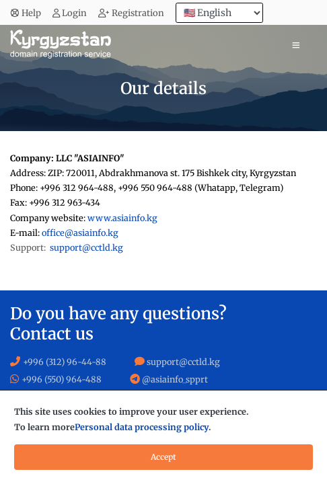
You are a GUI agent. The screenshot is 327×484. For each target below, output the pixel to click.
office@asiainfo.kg (80, 233)
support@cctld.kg (86, 248)
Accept (163, 457)
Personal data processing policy (142, 427)
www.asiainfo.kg (122, 218)
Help (25, 13)
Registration (131, 13)
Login (69, 13)
